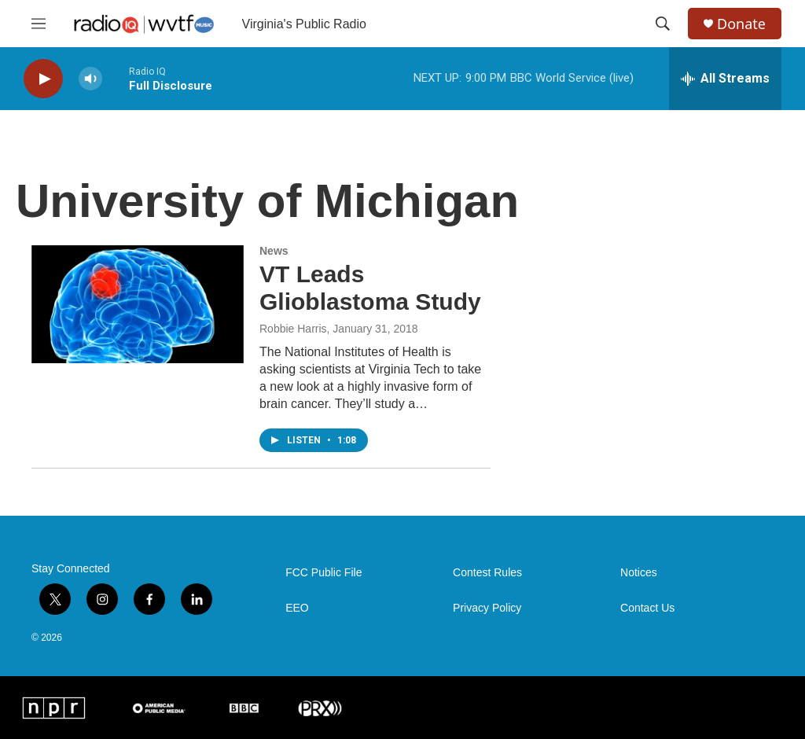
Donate (741, 24)
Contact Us (647, 608)
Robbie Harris (293, 328)
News (274, 250)
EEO (297, 608)
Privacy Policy (487, 608)
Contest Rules (487, 573)
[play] (43, 79)
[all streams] (725, 78)
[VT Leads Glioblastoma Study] (137, 304)
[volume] (90, 79)
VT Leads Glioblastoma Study (370, 287)
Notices (638, 573)
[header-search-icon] (663, 24)
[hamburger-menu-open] (38, 23)
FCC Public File (323, 573)
